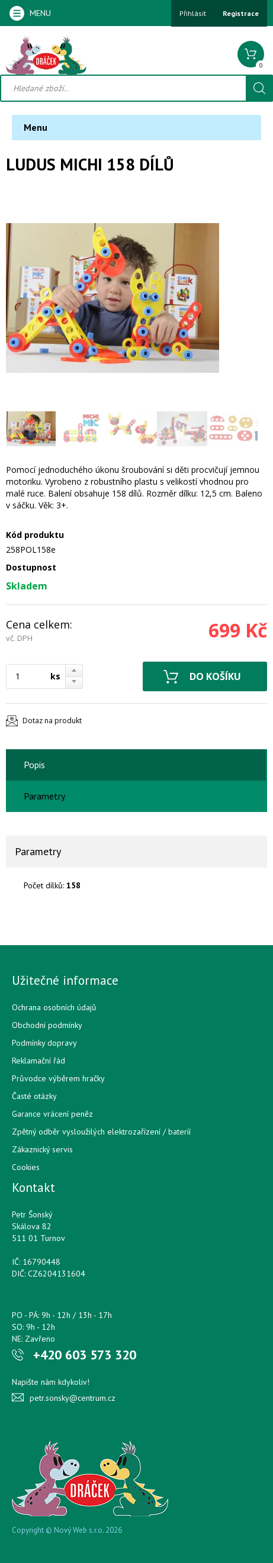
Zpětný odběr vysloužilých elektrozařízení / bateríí (101, 1131)
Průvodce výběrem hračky (58, 1078)
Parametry (44, 796)
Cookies (26, 1167)
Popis (34, 765)
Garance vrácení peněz (52, 1113)
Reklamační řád (38, 1060)
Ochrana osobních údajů (54, 1007)
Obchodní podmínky (47, 1025)
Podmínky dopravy (44, 1042)
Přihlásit (192, 13)
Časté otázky (34, 1096)
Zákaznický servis (42, 1149)
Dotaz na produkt (52, 721)
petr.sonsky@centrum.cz (72, 1398)
